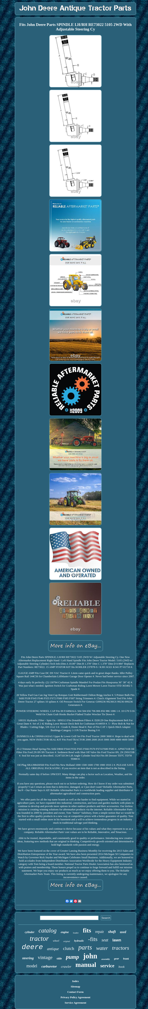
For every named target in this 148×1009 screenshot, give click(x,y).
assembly (105, 959)
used (123, 932)
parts (85, 947)
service (107, 965)
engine (65, 932)
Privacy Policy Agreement (75, 997)
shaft (112, 932)
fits (87, 930)
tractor (39, 938)
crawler (66, 966)
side (59, 958)
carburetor (49, 966)
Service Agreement (75, 1002)
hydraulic (79, 940)
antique (53, 949)
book (122, 966)
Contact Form (75, 991)
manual (85, 964)
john (90, 956)
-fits (92, 939)
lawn (116, 940)
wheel (56, 940)
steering (28, 958)
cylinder (29, 932)
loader (76, 932)
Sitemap (75, 986)
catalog (48, 930)
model (31, 965)
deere (32, 947)
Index (75, 981)
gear (116, 958)
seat (105, 940)
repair (99, 932)
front (126, 958)
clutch (68, 948)
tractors (120, 948)
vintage (45, 957)
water (102, 948)
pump (72, 957)
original (66, 941)
